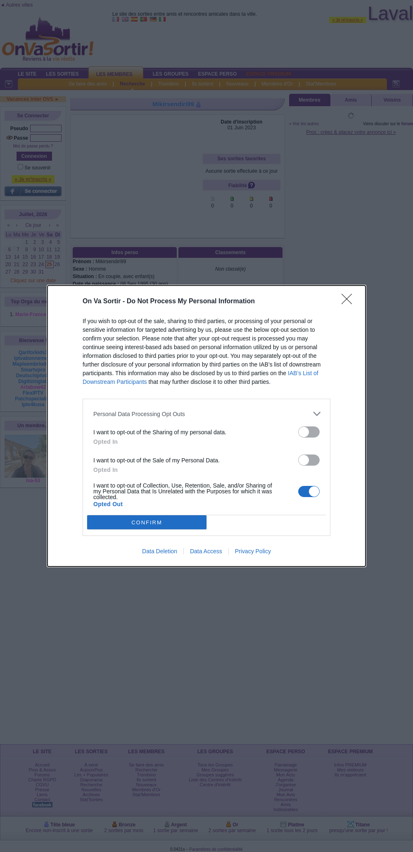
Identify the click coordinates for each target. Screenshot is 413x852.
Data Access (206, 551)
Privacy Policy (253, 551)
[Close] (349, 301)
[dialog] (206, 426)
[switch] (309, 432)
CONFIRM (146, 522)
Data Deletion (159, 551)
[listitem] (206, 413)
